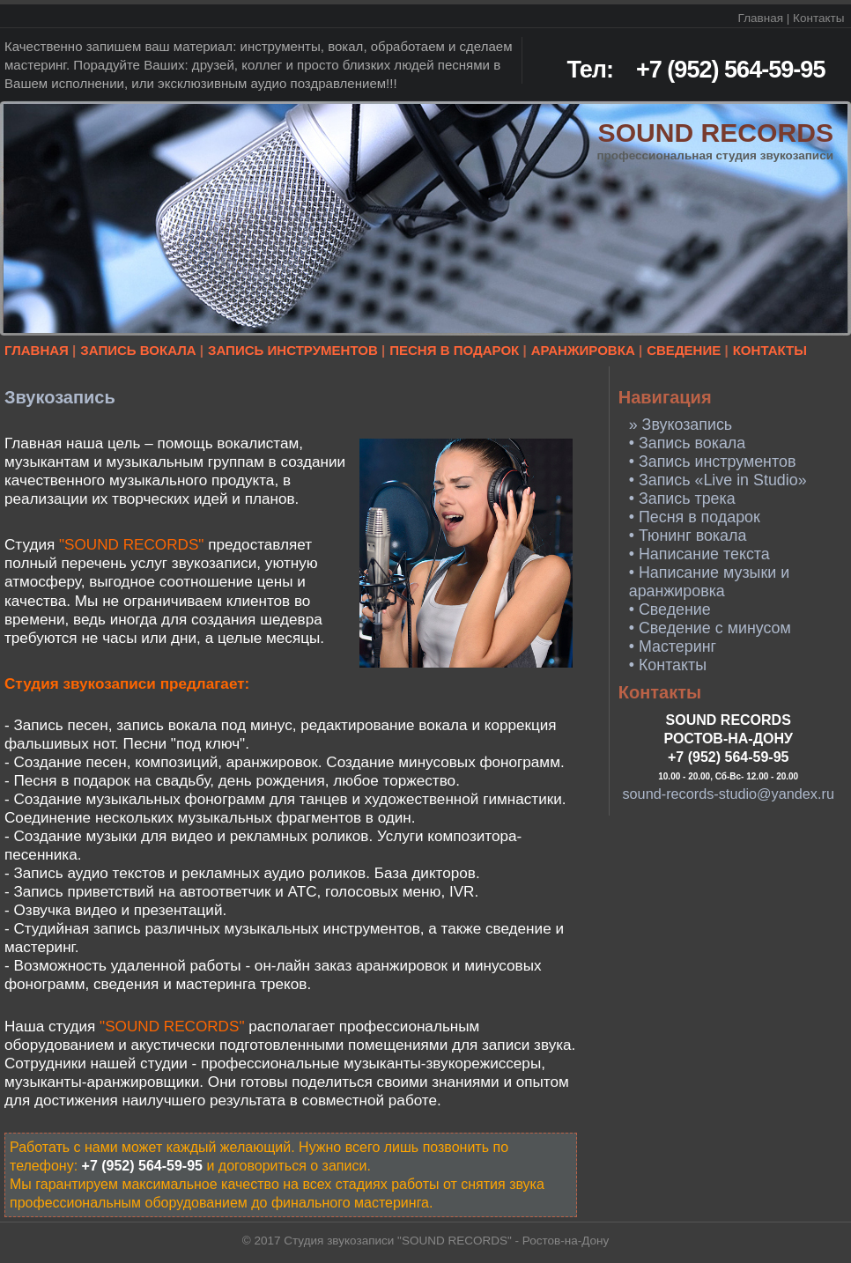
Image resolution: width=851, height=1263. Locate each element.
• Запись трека (682, 498)
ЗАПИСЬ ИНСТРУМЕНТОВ (293, 350)
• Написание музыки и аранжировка (709, 582)
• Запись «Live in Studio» (718, 480)
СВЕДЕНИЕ (684, 350)
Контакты (818, 18)
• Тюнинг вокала (688, 535)
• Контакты (668, 665)
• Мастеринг (672, 646)
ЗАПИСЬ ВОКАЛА (138, 350)
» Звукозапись (680, 424)
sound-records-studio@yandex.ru (728, 793)
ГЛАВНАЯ (36, 350)
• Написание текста (699, 554)
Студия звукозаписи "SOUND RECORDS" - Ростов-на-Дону (446, 1240)
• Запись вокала (687, 443)
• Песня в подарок (694, 517)
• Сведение (670, 609)
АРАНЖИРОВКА (583, 350)
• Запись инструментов (712, 461)
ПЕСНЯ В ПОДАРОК (454, 350)
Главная (760, 18)
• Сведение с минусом (710, 628)
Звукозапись (59, 397)
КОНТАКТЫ (770, 350)
